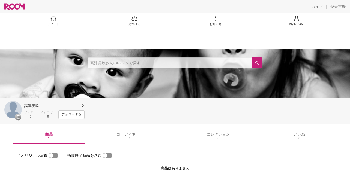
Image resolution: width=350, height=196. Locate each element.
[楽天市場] (338, 6)
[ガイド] (317, 6)
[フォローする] (71, 114)
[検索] (257, 62)
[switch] (53, 155)
